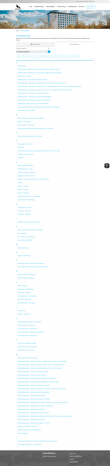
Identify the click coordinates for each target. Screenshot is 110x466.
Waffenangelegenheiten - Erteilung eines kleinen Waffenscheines (33, 392)
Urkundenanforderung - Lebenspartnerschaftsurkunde (30, 332)
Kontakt (71, 459)
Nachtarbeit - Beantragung (24, 255)
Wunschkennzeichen (22, 433)
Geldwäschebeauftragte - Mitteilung (26, 172)
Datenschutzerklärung (75, 456)
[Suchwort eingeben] (31, 48)
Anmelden (91, 6)
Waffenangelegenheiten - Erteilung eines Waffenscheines (31, 395)
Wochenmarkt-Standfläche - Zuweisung (27, 426)
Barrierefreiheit (73, 461)
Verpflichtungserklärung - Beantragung (27, 346)
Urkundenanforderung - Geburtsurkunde (27, 328)
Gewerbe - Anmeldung (23, 189)
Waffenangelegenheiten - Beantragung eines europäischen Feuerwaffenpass (36, 378)
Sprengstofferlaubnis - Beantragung (26, 302)
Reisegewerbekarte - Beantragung (26, 278)
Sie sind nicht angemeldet (82, 1)
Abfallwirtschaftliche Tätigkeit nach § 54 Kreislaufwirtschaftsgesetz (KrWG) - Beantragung (39, 72)
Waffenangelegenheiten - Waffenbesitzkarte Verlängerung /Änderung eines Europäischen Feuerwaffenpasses (44, 416)
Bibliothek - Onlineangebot (24, 121)
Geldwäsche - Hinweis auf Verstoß (26, 175)
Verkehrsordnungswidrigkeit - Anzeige (26, 343)
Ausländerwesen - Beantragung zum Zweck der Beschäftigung (33, 103)
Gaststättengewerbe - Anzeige (24, 169)
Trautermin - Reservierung (24, 314)
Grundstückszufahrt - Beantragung (26, 199)
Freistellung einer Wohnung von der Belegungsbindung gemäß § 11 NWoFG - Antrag (38, 150)
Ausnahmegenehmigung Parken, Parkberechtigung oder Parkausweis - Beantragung (38, 107)
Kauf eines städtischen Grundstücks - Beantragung (30, 229)
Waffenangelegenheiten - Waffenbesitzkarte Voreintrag (31, 419)
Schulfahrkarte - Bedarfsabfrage (25, 289)
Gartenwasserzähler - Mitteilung (25, 165)
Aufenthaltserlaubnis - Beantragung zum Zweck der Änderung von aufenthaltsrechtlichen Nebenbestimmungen (44, 89)
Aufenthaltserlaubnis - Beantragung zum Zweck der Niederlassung (33, 100)
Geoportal (19, 182)
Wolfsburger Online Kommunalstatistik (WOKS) (29, 429)
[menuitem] (30, 6)
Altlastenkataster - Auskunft (24, 76)
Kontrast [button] (92, 1)
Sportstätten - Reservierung (24, 299)
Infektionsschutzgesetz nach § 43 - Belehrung (28, 222)
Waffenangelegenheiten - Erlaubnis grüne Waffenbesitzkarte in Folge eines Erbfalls (38, 381)
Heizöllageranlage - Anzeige (24, 207)
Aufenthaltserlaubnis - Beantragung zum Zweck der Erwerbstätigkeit (34, 96)
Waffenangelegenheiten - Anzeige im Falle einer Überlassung (32, 371)
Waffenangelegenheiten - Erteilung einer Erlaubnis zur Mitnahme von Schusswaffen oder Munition (41, 388)
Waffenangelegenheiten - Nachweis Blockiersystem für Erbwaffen (33, 399)
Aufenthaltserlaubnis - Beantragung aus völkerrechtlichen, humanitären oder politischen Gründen (41, 83)
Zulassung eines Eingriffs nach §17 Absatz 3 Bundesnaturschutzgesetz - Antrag (37, 441)
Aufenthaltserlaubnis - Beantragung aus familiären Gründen (32, 79)
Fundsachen (20, 157)
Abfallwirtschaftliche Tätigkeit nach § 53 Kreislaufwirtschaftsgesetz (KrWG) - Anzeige (38, 69)
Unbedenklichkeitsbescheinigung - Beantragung (29, 321)
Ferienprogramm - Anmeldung (24, 144)
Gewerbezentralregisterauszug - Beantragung (28, 196)
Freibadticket (20, 147)
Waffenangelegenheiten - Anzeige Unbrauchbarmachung (31, 375)
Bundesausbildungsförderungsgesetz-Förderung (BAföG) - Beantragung (35, 128)
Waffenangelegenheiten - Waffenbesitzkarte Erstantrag (31, 409)
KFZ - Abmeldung (21, 233)
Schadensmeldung (22, 285)
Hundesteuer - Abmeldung (24, 210)
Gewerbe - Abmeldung (23, 186)
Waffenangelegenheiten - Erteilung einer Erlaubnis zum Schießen (33, 385)
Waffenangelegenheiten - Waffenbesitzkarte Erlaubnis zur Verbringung (34, 405)
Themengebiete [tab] (35, 44)
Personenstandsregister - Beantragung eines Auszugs (30, 263)
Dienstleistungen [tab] (74, 44)
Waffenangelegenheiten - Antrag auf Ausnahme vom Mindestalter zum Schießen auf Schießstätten (41, 361)
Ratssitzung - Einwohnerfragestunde (26, 274)
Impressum (72, 453)
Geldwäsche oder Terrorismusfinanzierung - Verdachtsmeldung (33, 179)
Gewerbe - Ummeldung (23, 193)
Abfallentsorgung (21, 65)
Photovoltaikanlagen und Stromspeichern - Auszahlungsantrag (32, 266)
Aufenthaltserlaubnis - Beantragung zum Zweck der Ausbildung (33, 93)
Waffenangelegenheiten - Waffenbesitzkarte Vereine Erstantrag (33, 412)
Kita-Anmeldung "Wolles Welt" (24, 240)
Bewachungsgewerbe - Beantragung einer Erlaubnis (30, 118)
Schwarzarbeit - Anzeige (23, 292)
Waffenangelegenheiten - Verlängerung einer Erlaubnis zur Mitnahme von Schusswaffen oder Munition (42, 402)
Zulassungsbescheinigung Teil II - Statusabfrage (29, 444)
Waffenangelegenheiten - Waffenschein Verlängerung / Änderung (33, 423)
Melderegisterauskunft (22, 247)
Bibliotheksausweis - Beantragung (25, 125)
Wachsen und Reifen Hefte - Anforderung (27, 357)
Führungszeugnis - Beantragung (25, 154)
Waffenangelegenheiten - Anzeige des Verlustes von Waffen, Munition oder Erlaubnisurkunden (40, 364)
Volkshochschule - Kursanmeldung (26, 350)
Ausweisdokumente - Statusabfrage (26, 110)
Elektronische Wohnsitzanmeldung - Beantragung (29, 136)
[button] (81, 6)
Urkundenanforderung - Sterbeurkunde (27, 335)
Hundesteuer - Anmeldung (24, 214)
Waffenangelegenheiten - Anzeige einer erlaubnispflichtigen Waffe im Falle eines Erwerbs (39, 368)
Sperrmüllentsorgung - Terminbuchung (27, 296)
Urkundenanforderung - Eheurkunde (26, 325)
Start (17, 30)
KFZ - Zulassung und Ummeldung (25, 236)
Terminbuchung (21, 310)
